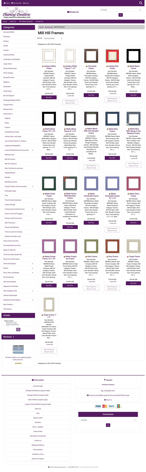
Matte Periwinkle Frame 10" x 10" (112, 196)
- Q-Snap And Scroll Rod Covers (18, 209)
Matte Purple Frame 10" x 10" (49, 257)
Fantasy (6, 41)
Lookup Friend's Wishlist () (38, 404)
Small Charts (7, 91)
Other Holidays (8, 73)
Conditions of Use (38, 454)
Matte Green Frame (50, 195)
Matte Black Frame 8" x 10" (70, 130)
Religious (6, 82)
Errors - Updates (38, 427)
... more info (70, 96)
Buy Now (49, 97)
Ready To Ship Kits (9, 250)
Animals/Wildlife (8, 32)
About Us (13, 21)
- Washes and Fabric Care (12, 236)
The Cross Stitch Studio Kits (12, 254)
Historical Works (8, 55)
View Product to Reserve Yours (70, 102)
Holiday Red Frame (113, 67)
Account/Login (38, 386)
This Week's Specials (26, 21)
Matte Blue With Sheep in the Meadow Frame (133, 131)
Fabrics (18, 268)
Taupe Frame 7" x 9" (49, 316)
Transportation (8, 105)
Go (121, 15)
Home (7, 3)
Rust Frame (113, 256)
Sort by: (39, 38)
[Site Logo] (25, 12)
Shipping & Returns (38, 445)
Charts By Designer (18, 263)
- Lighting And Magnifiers (12, 145)
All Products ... (8, 309)
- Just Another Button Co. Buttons (14, 141)
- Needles (6, 177)
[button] (141, 3)
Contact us (38, 440)
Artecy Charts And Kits (10, 241)
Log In (26, 3)
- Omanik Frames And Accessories (18, 186)
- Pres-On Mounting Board (12, 200)
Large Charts (7, 64)
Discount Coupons (38, 459)
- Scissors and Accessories (12, 218)
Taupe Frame (134, 256)
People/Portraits (8, 77)
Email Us (73, 12)
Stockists (38, 422)
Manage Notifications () (38, 390)
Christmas (6, 37)
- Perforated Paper (9, 191)
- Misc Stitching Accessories (13, 168)
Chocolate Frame (92, 67)
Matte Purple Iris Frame (71, 257)
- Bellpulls (6, 118)
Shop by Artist (38, 418)
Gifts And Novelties (9, 282)
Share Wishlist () (38, 400)
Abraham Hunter (18, 323)
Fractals (6, 50)
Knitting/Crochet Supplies (18, 300)
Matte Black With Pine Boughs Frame (91, 131)
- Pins (5, 195)
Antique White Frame (50, 67)
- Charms (6, 127)
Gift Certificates (8, 277)
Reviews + (8, 337)
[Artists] (18, 322)
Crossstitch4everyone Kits (12, 245)
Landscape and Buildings (11, 59)
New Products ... (8, 304)
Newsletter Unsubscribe (38, 436)
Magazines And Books (10, 286)
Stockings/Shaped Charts (11, 100)
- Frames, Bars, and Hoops (12, 136)
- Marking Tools (8, 155)
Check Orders (37, 431)
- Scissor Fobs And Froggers (13, 214)
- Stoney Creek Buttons (11, 227)
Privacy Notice (38, 450)
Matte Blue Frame (113, 130)
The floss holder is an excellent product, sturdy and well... (18, 351)
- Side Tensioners (9, 223)
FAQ (38, 413)
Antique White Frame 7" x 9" (71, 67)
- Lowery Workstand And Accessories (18, 150)
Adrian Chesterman (18, 325)
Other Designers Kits (18, 291)
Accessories (49, 27)
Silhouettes (7, 86)
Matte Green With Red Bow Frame (70, 196)
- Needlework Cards (10, 182)
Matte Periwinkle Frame (91, 195)
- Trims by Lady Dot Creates (12, 232)
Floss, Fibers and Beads (18, 273)
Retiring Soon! (8, 109)
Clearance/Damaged (10, 295)
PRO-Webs (94, 467)
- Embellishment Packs (11, 132)
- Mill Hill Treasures (10, 164)
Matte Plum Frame (134, 195)
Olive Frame (92, 256)
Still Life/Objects (8, 96)
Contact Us (39, 21)
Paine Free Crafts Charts (11, 259)
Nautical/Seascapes (10, 68)
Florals (5, 46)
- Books (6, 123)
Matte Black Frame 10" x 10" (49, 130)
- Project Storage (9, 204)
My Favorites (16, 3)
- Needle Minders (9, 173)
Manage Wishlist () (38, 395)
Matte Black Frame (134, 67)
